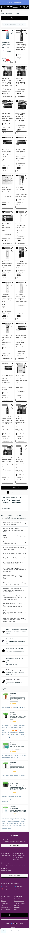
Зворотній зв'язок (19, 901)
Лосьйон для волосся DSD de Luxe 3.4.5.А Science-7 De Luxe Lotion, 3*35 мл (7, 153)
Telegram (18, 886)
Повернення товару (19, 903)
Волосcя (3, 899)
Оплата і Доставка (19, 899)
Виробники (17, 907)
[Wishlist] (12, 33)
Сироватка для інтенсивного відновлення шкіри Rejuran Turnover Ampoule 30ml (17, 748)
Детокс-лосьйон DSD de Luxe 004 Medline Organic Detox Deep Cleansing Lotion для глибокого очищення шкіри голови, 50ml (21, 381)
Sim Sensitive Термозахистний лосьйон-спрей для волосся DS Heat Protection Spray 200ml (21, 228)
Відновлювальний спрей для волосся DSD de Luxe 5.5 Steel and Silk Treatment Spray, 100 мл (7, 462)
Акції (15, 909)
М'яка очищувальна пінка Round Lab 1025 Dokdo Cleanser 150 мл (18, 811)
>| (20, 492)
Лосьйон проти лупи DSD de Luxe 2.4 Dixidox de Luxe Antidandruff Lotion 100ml (21, 420)
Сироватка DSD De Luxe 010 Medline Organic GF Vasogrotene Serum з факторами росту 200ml (7, 340)
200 (7, 429)
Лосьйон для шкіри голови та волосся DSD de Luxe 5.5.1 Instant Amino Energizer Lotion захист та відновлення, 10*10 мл (21, 342)
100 (3, 307)
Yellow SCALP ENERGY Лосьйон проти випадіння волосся (6, 190)
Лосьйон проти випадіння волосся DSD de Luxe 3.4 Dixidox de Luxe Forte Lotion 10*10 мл (7, 116)
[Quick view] (12, 30)
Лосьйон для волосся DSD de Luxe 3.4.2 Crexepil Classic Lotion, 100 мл (20, 82)
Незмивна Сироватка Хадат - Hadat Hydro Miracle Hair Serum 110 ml (17, 767)
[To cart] (11, 62)
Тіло (2, 905)
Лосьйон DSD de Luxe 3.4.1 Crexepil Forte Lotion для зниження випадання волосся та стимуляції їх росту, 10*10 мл (21, 155)
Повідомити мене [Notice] (21, 62)
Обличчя (3, 901)
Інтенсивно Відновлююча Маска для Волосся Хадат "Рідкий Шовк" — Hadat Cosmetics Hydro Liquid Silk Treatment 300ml (18, 787)
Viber (17, 889)
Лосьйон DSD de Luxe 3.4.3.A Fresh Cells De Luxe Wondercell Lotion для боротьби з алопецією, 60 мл (20, 117)
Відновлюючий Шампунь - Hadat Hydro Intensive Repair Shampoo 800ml (18, 718)
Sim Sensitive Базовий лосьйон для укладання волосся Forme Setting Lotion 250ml (21, 298)
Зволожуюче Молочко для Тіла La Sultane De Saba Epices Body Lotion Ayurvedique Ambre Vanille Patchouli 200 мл (18, 699)
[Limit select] (23, 24)
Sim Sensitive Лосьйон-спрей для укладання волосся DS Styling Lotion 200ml (7, 263)
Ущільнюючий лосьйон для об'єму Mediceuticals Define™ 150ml (7, 45)
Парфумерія (4, 903)
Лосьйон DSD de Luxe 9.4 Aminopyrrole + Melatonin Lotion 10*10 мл (6, 227)
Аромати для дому (6, 907)
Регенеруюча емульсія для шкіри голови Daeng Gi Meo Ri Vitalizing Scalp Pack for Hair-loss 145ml (21, 47)
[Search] (24, 7)
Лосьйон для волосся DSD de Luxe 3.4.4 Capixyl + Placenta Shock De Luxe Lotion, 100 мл (7, 82)
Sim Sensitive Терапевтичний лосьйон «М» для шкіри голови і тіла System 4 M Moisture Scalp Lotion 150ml (21, 192)
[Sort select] (11, 24)
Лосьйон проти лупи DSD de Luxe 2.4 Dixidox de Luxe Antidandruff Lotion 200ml (21, 461)
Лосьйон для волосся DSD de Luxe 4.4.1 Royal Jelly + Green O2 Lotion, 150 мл (21, 263)
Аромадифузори (5, 909)
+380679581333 (5, 856)
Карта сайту (17, 905)
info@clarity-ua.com (6, 870)
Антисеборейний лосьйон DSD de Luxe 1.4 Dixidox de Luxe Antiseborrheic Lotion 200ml (7, 420)
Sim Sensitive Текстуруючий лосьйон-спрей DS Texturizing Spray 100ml (7, 298)
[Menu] (2, 7)
